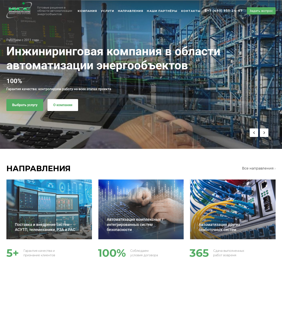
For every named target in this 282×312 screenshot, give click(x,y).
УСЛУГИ (107, 11)
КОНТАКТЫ (190, 11)
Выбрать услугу (24, 105)
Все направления (259, 168)
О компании (62, 105)
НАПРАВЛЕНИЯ (130, 11)
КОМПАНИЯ (87, 11)
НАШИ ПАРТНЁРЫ (162, 11)
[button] (254, 132)
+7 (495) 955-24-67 (225, 11)
